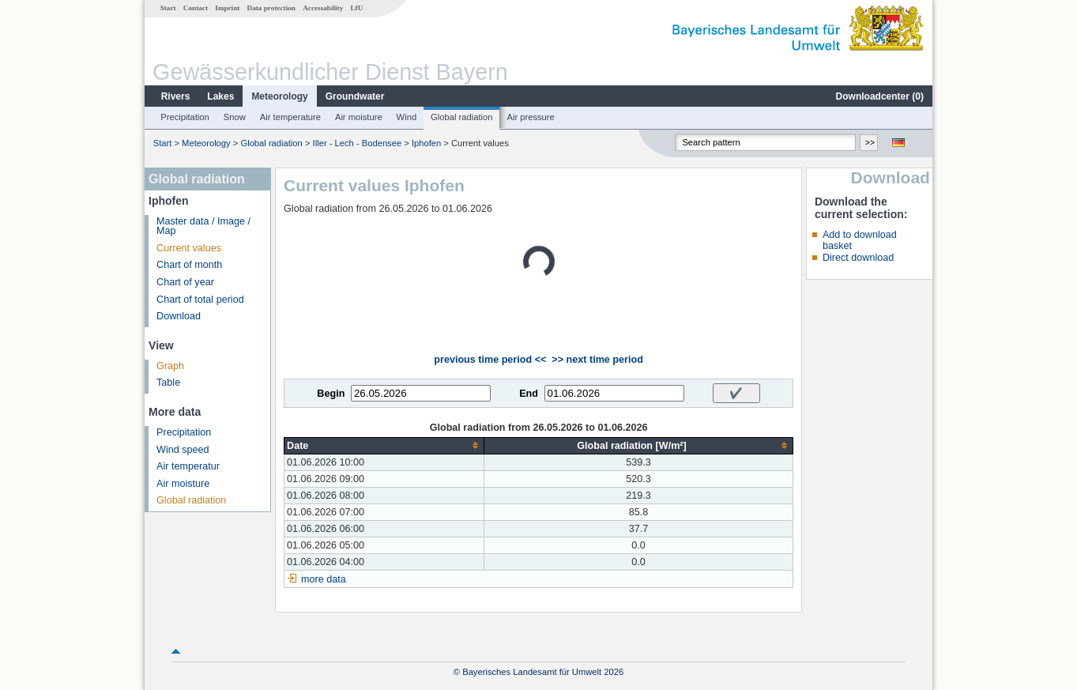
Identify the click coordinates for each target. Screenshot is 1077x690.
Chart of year (185, 282)
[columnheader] (384, 445)
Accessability (323, 8)
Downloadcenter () (880, 96)
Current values (188, 248)
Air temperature (290, 117)
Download (178, 316)
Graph (170, 365)
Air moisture (358, 117)
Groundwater (355, 96)
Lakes (220, 96)
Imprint (227, 8)
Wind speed (182, 449)
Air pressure (530, 117)
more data (323, 579)
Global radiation (461, 117)
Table (168, 382)
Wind (407, 117)
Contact (195, 8)
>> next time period (597, 359)
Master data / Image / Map (203, 226)
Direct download (858, 257)
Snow (235, 117)
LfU (356, 8)
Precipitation (184, 117)
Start (168, 8)
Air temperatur (188, 466)
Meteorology (279, 96)
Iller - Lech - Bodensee (357, 143)
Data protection (271, 8)
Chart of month (189, 264)
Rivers (175, 96)
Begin (331, 393)
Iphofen (426, 143)
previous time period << (490, 359)
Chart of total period (200, 299)
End (528, 393)
